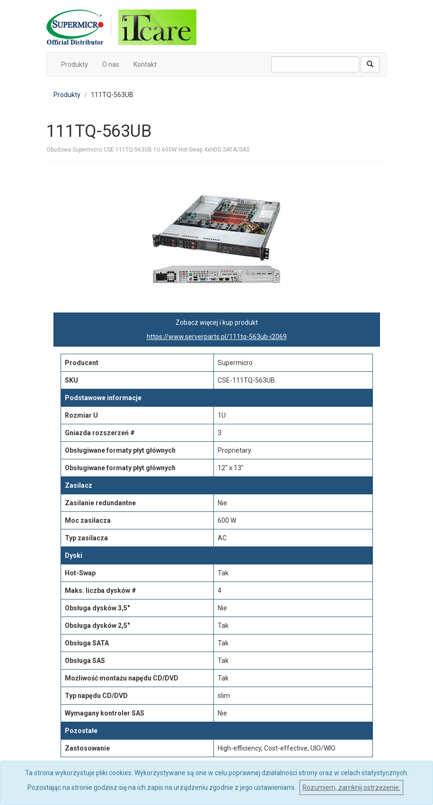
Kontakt (145, 64)
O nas (110, 64)
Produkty (74, 64)
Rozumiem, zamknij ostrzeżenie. (351, 787)
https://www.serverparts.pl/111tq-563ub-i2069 (217, 336)
